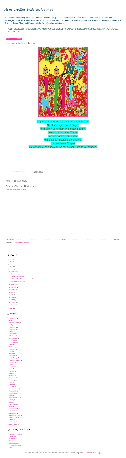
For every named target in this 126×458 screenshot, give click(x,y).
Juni (12, 292)
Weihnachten (13, 417)
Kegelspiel (12, 356)
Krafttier (11, 362)
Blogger (99, 453)
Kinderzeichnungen (14, 360)
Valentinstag (12, 413)
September (14, 289)
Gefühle (11, 347)
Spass (11, 400)
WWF (10, 447)
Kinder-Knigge (13, 358)
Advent (11, 320)
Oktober (13, 287)
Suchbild (11, 406)
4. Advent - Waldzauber (17, 276)
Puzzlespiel (12, 391)
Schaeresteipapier (14, 443)
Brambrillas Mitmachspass (28, 9)
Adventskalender (14, 322)
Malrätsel (11, 371)
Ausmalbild (12, 327)
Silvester (11, 395)
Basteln (11, 331)
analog (11, 325)
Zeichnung (12, 422)
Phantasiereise (13, 389)
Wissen (11, 419)
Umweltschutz (13, 411)
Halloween (12, 349)
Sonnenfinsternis (14, 397)
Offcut (11, 441)
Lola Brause (12, 436)
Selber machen (13, 393)
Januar (13, 305)
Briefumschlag (13, 338)
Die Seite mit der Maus (15, 434)
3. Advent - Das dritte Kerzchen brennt (22, 279)
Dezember (14, 271)
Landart (11, 364)
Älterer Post (116, 239)
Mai (12, 295)
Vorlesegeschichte (14, 415)
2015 (11, 269)
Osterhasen (12, 384)
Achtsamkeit (12, 318)
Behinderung (12, 333)
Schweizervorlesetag (15, 445)
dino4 (87, 453)
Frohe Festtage (15, 274)
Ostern (11, 386)
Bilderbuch (12, 336)
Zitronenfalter (13, 424)
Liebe (10, 369)
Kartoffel (11, 353)
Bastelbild (12, 329)
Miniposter (12, 378)
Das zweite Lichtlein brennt (18, 281)
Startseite (63, 239)
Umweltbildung (13, 408)
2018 (11, 262)
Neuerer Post (10, 239)
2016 (11, 267)
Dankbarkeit (12, 340)
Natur (10, 382)
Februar (13, 302)
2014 (11, 308)
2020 (11, 259)
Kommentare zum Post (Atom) (21, 242)
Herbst (11, 351)
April (12, 297)
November (14, 284)
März (12, 300)
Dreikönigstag (13, 342)
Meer (10, 373)
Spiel (10, 402)
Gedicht (11, 345)
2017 (11, 264)
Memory (11, 375)
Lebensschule (13, 367)
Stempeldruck (13, 404)
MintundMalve (13, 439)
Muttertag (12, 380)
